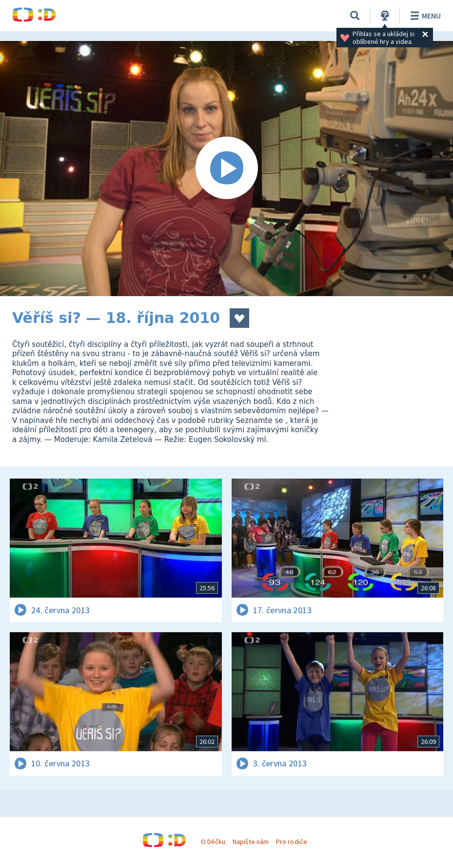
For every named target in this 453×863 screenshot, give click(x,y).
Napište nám (251, 841)
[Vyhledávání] (355, 15)
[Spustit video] (226, 168)
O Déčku (213, 841)
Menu (424, 15)
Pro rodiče (291, 841)
